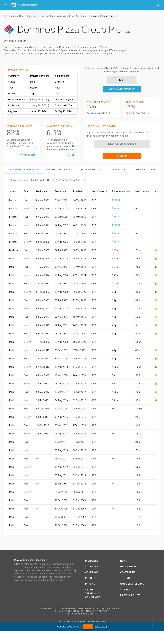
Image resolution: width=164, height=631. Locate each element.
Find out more (101, 626)
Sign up (116, 199)
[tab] (23, 169)
